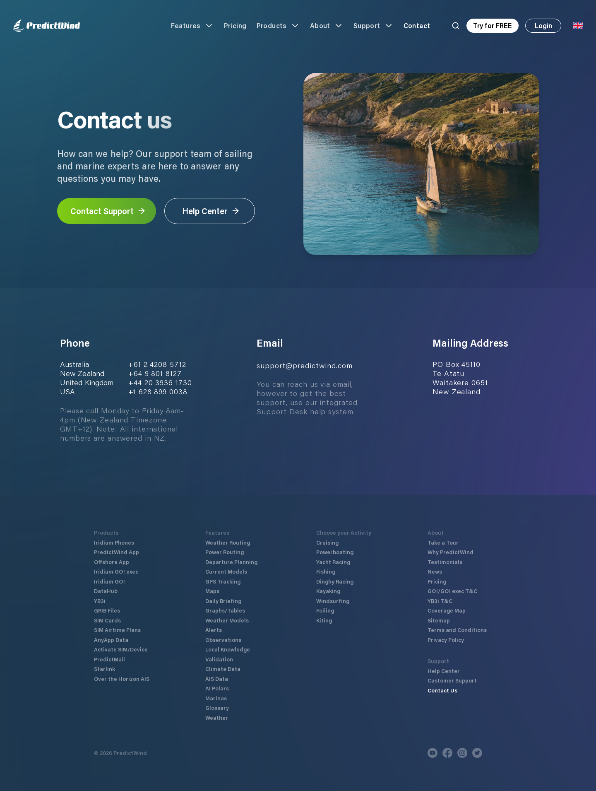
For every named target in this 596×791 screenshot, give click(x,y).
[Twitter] (477, 753)
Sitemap (439, 620)
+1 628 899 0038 (157, 391)
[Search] (456, 26)
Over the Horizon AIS (121, 678)
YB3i (100, 600)
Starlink (104, 668)
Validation (219, 659)
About (327, 26)
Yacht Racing (333, 561)
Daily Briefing (223, 600)
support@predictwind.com (305, 365)
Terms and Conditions (457, 629)
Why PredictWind (450, 551)
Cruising (327, 542)
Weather (216, 717)
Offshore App (111, 561)
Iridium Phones (114, 542)
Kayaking (328, 590)
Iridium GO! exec (116, 571)
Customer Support (452, 680)
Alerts (213, 629)
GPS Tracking (222, 581)
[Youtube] (432, 753)
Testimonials (445, 561)
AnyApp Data (111, 639)
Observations (223, 639)
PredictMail (109, 659)
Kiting (324, 620)
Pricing (235, 25)
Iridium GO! (109, 581)
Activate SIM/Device (121, 649)
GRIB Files (107, 610)
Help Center (211, 210)
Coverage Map (447, 610)
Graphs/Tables (225, 610)
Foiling (325, 610)
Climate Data (222, 668)
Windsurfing (332, 600)
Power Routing (224, 551)
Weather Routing (227, 542)
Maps (212, 590)
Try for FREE (492, 25)
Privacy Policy (446, 639)
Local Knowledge (227, 649)
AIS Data (216, 678)
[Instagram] (462, 753)
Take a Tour (443, 542)
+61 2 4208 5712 (157, 364)
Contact (417, 25)
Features (192, 26)
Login (543, 25)
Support (373, 26)
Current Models (226, 571)
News (435, 571)
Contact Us (442, 690)
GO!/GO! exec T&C (452, 590)
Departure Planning (231, 561)
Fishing (325, 571)
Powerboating (334, 551)
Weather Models (227, 620)
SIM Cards (107, 620)
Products (278, 26)
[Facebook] (447, 753)
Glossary (217, 707)
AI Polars (217, 688)
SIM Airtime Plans (117, 629)
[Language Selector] (578, 26)
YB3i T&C (440, 600)
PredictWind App (116, 551)
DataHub (106, 590)
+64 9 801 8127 (155, 373)
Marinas (216, 698)
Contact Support (108, 210)
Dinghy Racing (334, 581)
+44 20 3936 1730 (160, 382)
